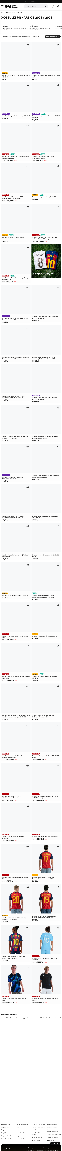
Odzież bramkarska (52, 1137)
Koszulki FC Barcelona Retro (44, 1030)
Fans (2, 12)
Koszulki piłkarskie (52, 1127)
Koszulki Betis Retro (7, 1030)
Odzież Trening (36, 1140)
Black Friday (50, 1140)
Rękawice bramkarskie (38, 1124)
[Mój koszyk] (58, 6)
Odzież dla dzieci (21, 1138)
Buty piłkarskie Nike (22, 1124)
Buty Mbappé (5, 1133)
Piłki (17, 1127)
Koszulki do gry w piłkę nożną (24, 1030)
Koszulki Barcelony (37, 1130)
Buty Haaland (5, 1130)
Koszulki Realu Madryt (38, 1127)
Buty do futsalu (5, 1127)
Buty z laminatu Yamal (7, 1136)
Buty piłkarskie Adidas (7, 1138)
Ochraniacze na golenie (54, 1134)
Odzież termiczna (37, 1137)
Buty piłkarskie (5, 1124)
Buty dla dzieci (20, 1130)
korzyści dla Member (31, 1)
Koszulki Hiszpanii (52, 1124)
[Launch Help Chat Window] (55, 1143)
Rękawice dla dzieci (22, 1133)
